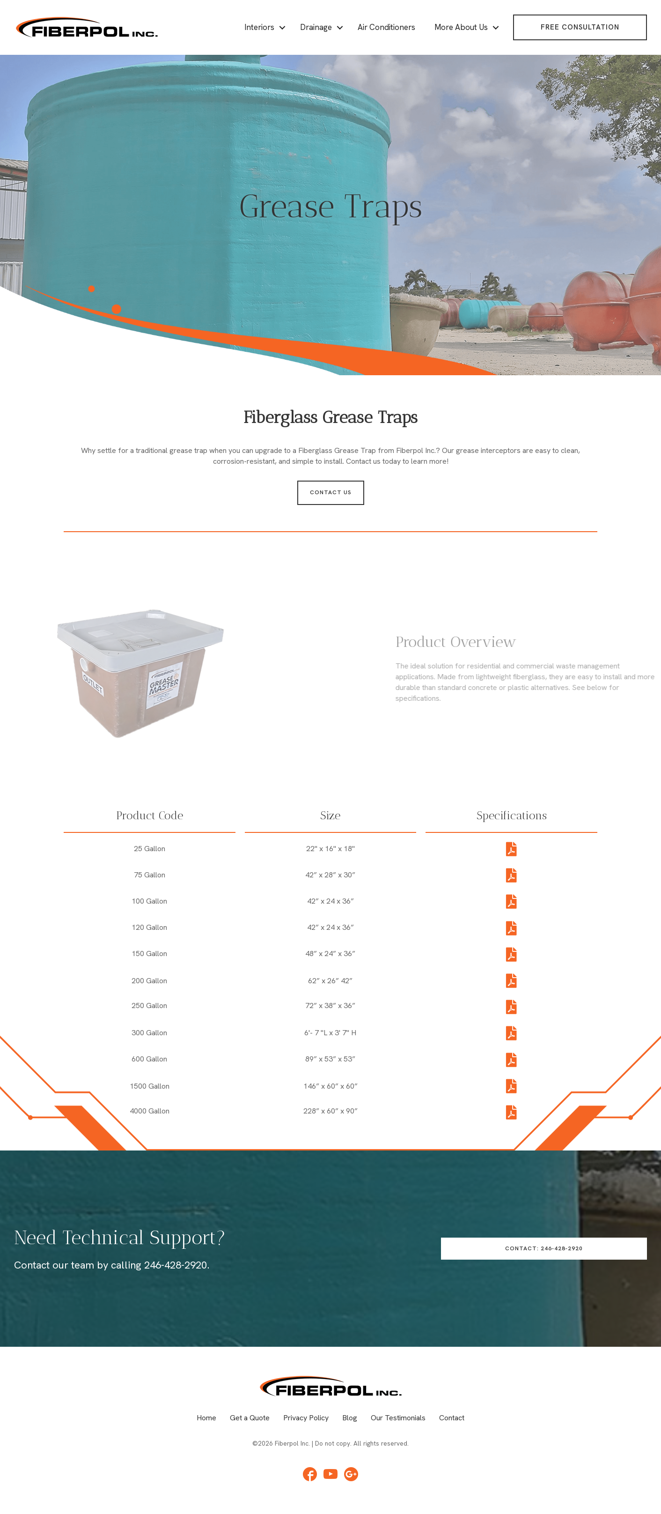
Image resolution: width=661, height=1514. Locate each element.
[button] (580, 28)
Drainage (316, 27)
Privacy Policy (306, 1418)
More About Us (461, 27)
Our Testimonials (398, 1418)
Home (206, 1418)
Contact (451, 1418)
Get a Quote (250, 1418)
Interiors (259, 27)
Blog (349, 1418)
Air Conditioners (386, 27)
